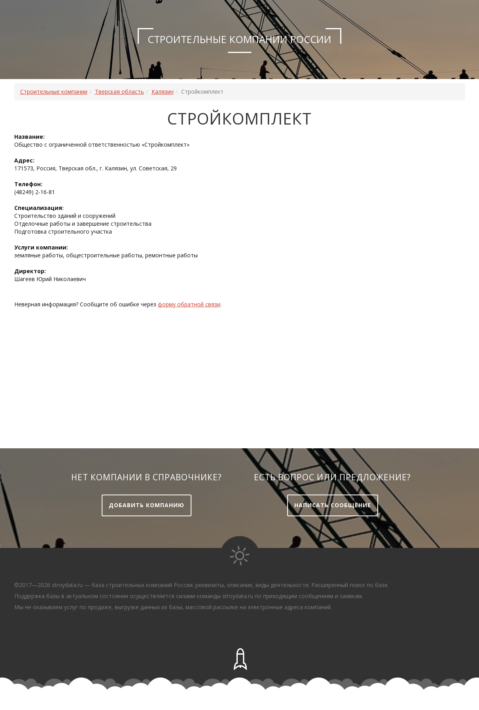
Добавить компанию (146, 505)
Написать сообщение (332, 505)
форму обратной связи (189, 304)
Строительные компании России (239, 39)
